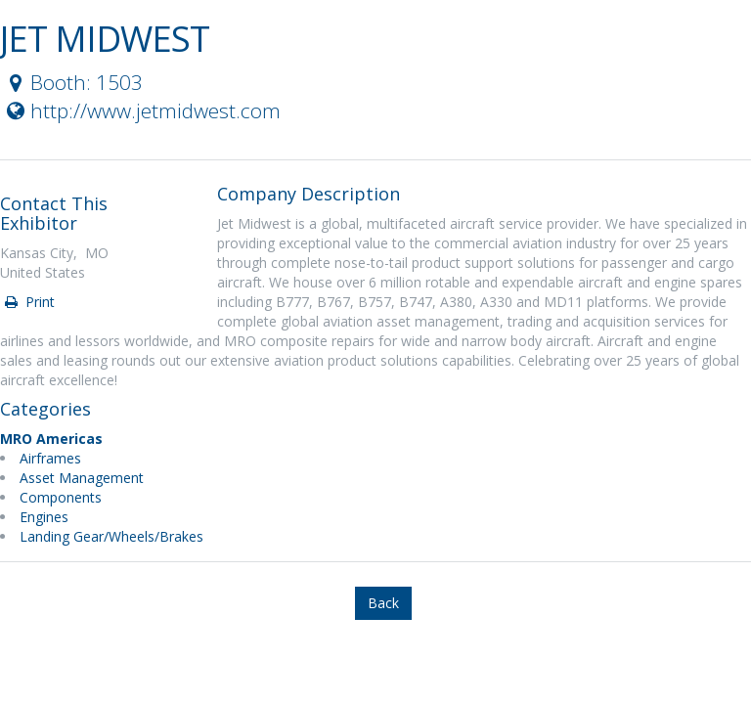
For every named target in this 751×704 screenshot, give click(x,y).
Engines (44, 516)
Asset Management (82, 477)
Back (383, 603)
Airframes (50, 458)
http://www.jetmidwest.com (141, 110)
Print (28, 301)
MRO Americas (51, 438)
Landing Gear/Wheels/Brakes (111, 536)
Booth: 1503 (72, 82)
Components (61, 497)
